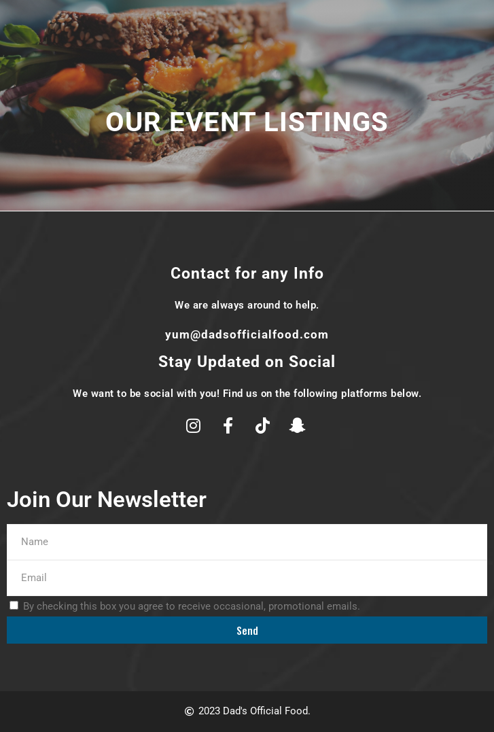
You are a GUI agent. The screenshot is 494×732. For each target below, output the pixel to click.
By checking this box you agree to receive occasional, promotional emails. (191, 606)
